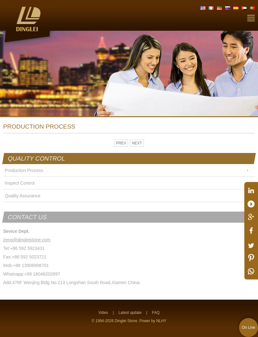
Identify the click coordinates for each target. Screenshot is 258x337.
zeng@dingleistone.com (27, 239)
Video (103, 312)
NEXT (137, 143)
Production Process (24, 170)
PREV (121, 143)
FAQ (156, 312)
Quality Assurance (22, 195)
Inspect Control (19, 183)
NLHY (161, 321)
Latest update (130, 312)
